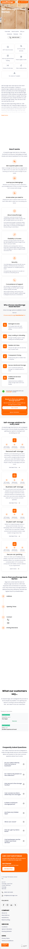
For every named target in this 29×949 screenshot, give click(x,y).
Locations (4, 927)
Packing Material (6, 931)
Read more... (4, 115)
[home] (8, 2)
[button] (16, 2)
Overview (7, 31)
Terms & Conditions (7, 940)
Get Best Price (8, 869)
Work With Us (5, 915)
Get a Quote (14, 407)
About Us (4, 913)
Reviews (16, 34)
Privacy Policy (6, 938)
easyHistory (5, 917)
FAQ (21, 34)
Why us (22, 31)
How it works (15, 31)
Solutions (9, 34)
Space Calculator (14, 412)
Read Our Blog (6, 920)
